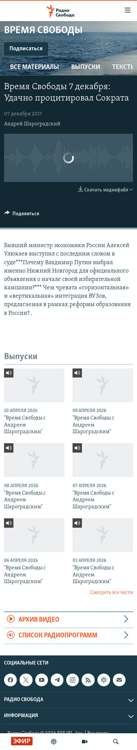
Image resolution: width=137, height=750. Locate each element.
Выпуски (85, 67)
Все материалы (34, 67)
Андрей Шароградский (32, 124)
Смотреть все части (111, 592)
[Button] (21, 215)
